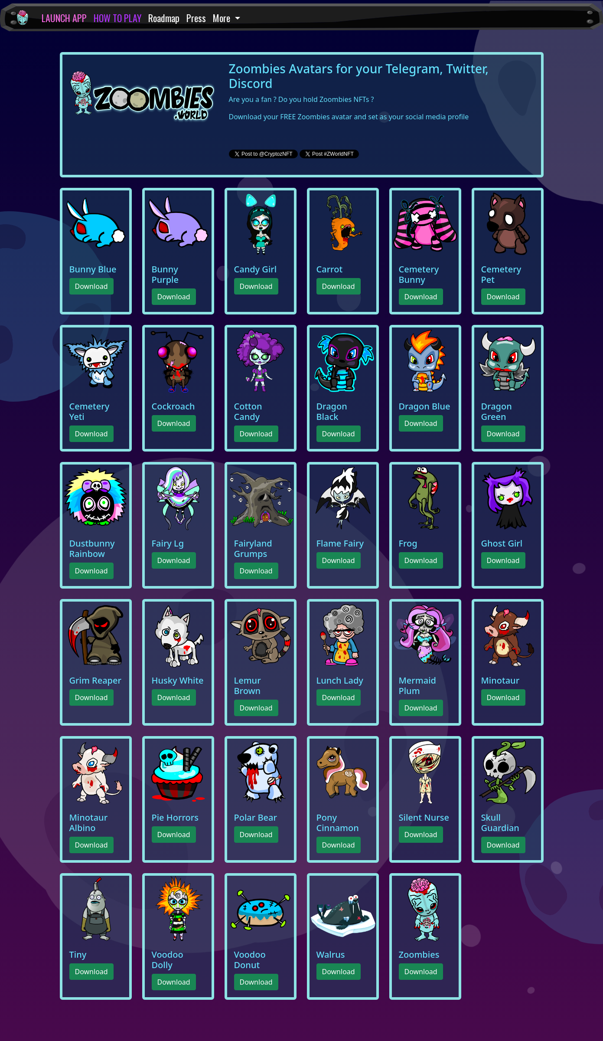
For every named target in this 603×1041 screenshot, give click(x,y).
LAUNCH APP (64, 18)
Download (91, 286)
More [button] (222, 18)
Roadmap (163, 18)
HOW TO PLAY (117, 18)
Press (196, 18)
